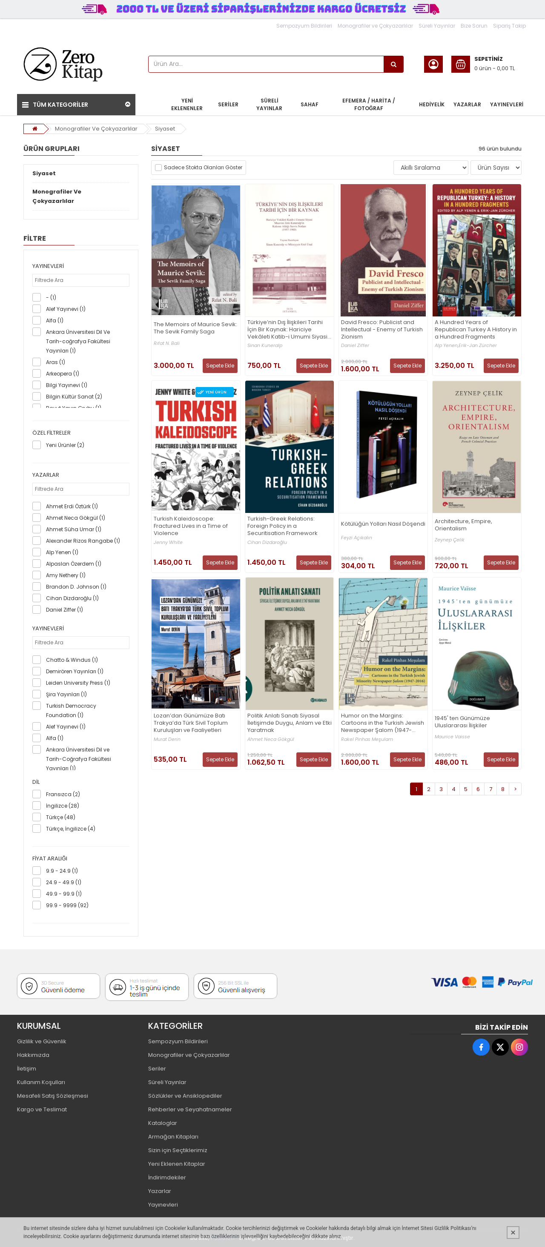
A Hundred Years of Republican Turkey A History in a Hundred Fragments (476, 330)
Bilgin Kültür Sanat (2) (74, 396)
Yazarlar (159, 1191)
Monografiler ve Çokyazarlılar (375, 25)
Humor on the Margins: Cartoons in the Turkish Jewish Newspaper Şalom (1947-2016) (382, 723)
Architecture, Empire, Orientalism (463, 525)
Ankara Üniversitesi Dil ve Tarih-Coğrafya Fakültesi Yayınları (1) (78, 759)
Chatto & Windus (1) (72, 659)
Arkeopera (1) (62, 373)
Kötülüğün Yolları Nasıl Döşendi (383, 524)
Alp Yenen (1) (62, 552)
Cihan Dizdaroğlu (267, 542)
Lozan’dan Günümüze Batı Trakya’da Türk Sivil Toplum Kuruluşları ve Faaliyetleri (191, 723)
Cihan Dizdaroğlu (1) (72, 598)
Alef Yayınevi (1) (66, 309)
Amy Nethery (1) (66, 575)
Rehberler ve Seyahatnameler (190, 1109)
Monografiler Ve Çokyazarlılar (96, 129)
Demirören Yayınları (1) (74, 671)
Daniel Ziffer (355, 345)
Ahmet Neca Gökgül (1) (75, 517)
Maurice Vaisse (452, 737)
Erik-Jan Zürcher (478, 345)
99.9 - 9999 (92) (67, 905)
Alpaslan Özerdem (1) (73, 563)
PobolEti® (224, 1238)
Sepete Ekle (220, 365)
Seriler (157, 1069)
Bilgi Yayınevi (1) (66, 385)
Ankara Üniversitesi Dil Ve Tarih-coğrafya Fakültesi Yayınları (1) (78, 341)
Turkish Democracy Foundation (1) (71, 710)
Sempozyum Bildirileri (304, 25)
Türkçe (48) (60, 817)
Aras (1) (55, 362)
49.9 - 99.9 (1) (64, 893)
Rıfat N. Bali (167, 343)
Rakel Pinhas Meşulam (367, 739)
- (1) (51, 297)
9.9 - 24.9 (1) (62, 870)
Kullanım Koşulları (41, 1082)
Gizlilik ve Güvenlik (41, 1041)
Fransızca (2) (63, 794)
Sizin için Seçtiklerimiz (177, 1150)
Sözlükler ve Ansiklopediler (185, 1096)
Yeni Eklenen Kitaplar (176, 1164)
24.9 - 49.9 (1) (63, 882)
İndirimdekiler (167, 1177)
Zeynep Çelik (450, 540)
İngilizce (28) (62, 805)
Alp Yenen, (447, 345)
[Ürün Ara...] (394, 64)
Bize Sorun (474, 25)
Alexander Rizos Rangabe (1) (83, 540)
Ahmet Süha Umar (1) (73, 529)
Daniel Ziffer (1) (64, 609)
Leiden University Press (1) (78, 682)
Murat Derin (167, 739)
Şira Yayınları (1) (66, 694)
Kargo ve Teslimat (42, 1109)
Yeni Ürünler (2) (65, 445)
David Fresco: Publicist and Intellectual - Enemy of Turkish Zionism (382, 330)
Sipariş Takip (509, 25)
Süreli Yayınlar (437, 25)
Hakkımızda (33, 1055)
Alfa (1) (54, 320)
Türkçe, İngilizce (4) (70, 828)
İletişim (26, 1069)
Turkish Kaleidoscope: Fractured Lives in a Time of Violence (191, 526)
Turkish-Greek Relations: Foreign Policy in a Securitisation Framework (282, 526)
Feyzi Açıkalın (356, 538)
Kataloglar (162, 1123)
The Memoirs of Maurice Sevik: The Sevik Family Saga (195, 328)
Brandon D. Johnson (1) (76, 586)
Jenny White (168, 542)
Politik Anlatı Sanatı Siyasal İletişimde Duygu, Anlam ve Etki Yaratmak (289, 723)
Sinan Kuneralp (264, 345)
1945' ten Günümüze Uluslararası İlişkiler (462, 722)
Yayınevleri (163, 1205)
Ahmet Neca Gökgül (270, 739)
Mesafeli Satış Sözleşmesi (52, 1096)
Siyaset (165, 129)
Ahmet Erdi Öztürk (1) (72, 506)
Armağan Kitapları (173, 1137)
